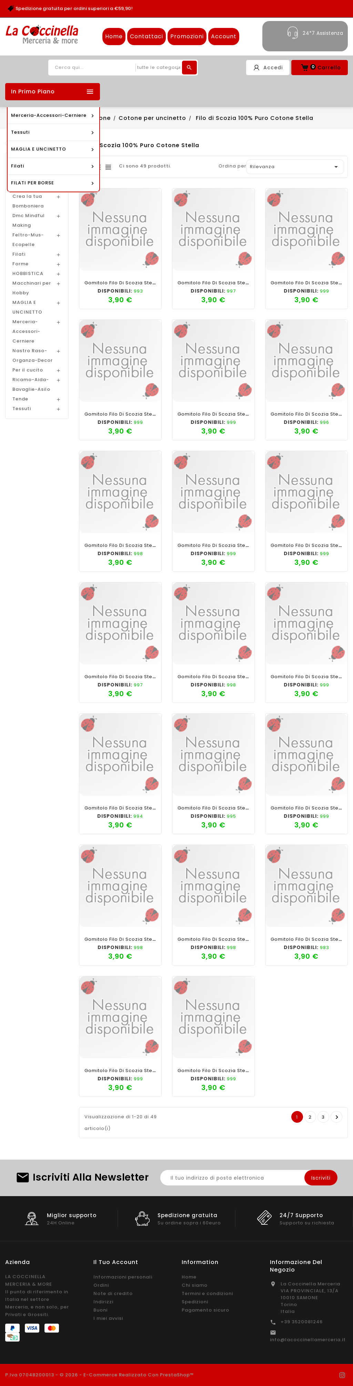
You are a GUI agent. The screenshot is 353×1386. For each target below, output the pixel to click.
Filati (19, 254)
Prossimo (337, 1117)
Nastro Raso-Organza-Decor (32, 355)
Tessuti (21, 408)
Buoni (100, 1310)
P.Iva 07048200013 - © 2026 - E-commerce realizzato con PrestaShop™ (99, 1375)
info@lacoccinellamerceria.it (308, 1339)
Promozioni (187, 36)
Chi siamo (195, 1285)
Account (223, 36)
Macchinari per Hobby (31, 288)
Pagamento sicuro (205, 1310)
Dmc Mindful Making (28, 220)
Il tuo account (115, 1262)
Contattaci (146, 36)
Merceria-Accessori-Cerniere (26, 331)
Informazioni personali (122, 1277)
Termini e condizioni (207, 1293)
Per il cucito (27, 370)
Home (114, 36)
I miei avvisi (108, 1318)
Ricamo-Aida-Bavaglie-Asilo (31, 384)
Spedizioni (195, 1301)
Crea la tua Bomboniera (28, 201)
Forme (20, 264)
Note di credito (113, 1293)
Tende (20, 399)
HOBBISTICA (27, 273)
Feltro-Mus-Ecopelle (28, 240)
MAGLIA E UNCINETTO (27, 307)
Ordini (101, 1285)
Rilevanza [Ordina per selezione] (295, 167)
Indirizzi (103, 1301)
